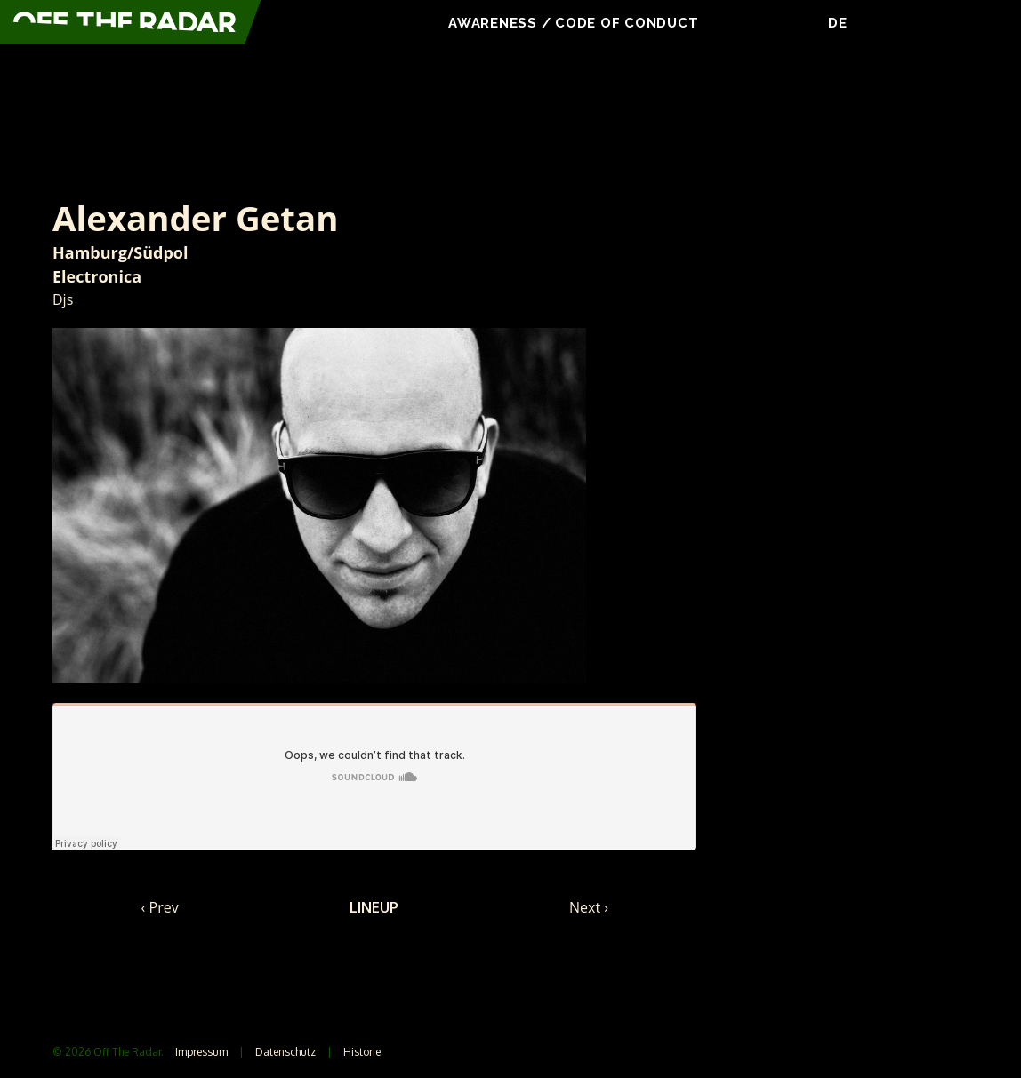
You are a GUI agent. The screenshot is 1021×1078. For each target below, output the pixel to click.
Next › (588, 907)
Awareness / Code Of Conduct (575, 23)
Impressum (201, 1051)
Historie (362, 1051)
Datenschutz (285, 1051)
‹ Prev (160, 907)
